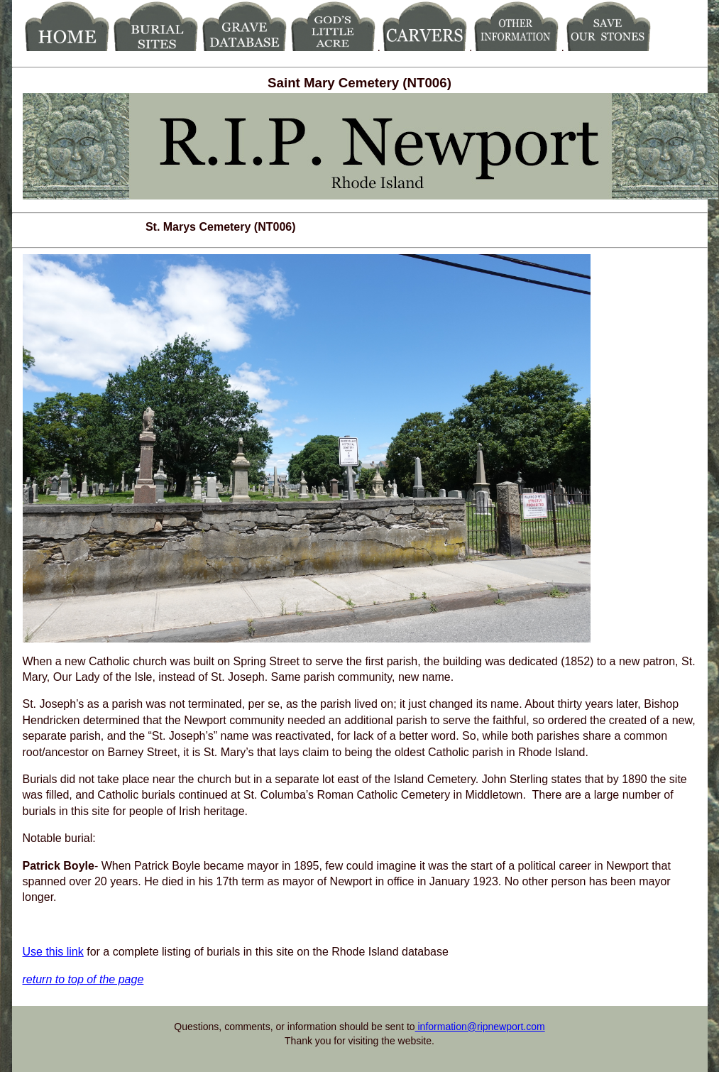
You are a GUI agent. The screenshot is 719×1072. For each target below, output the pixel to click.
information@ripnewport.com (480, 1026)
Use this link (53, 952)
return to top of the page (83, 979)
